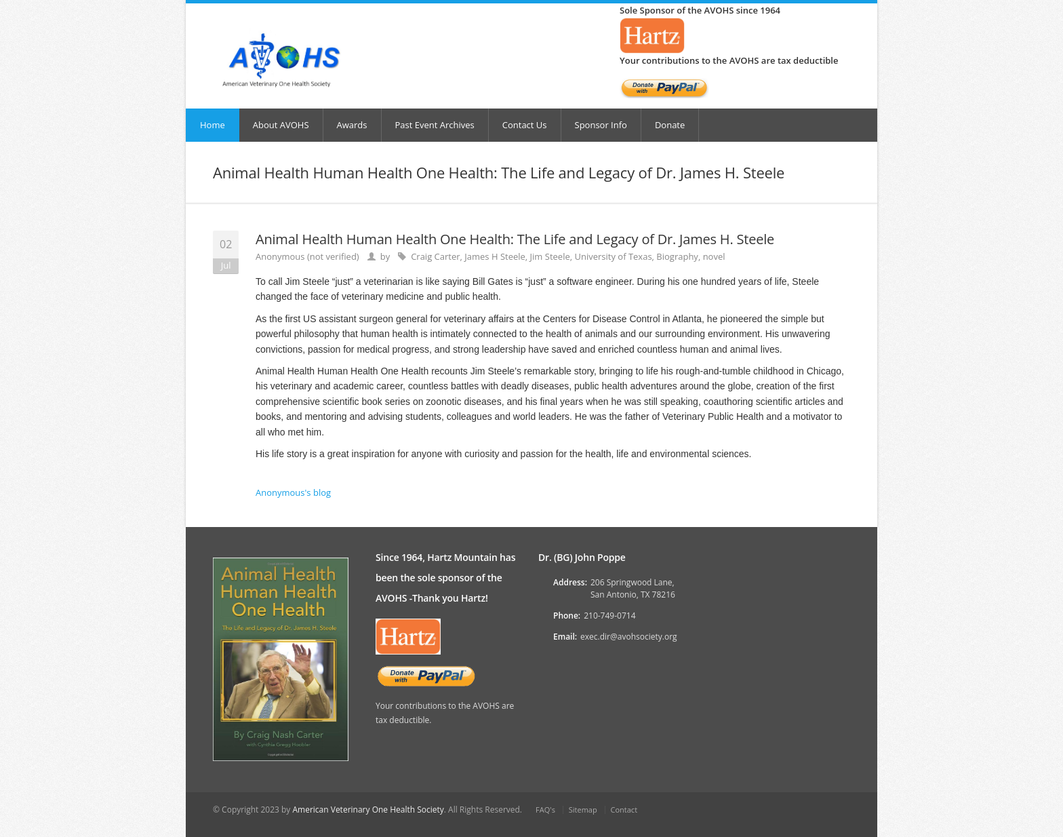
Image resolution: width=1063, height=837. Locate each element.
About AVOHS (281, 125)
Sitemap (583, 809)
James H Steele (494, 256)
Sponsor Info (601, 125)
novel (714, 256)
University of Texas (612, 256)
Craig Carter (435, 256)
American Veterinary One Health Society (367, 809)
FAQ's (545, 809)
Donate (670, 125)
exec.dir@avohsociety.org (628, 636)
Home (212, 125)
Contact (624, 809)
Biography (677, 256)
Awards (352, 125)
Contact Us (524, 125)
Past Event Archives (435, 125)
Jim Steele (550, 256)
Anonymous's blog (293, 492)
